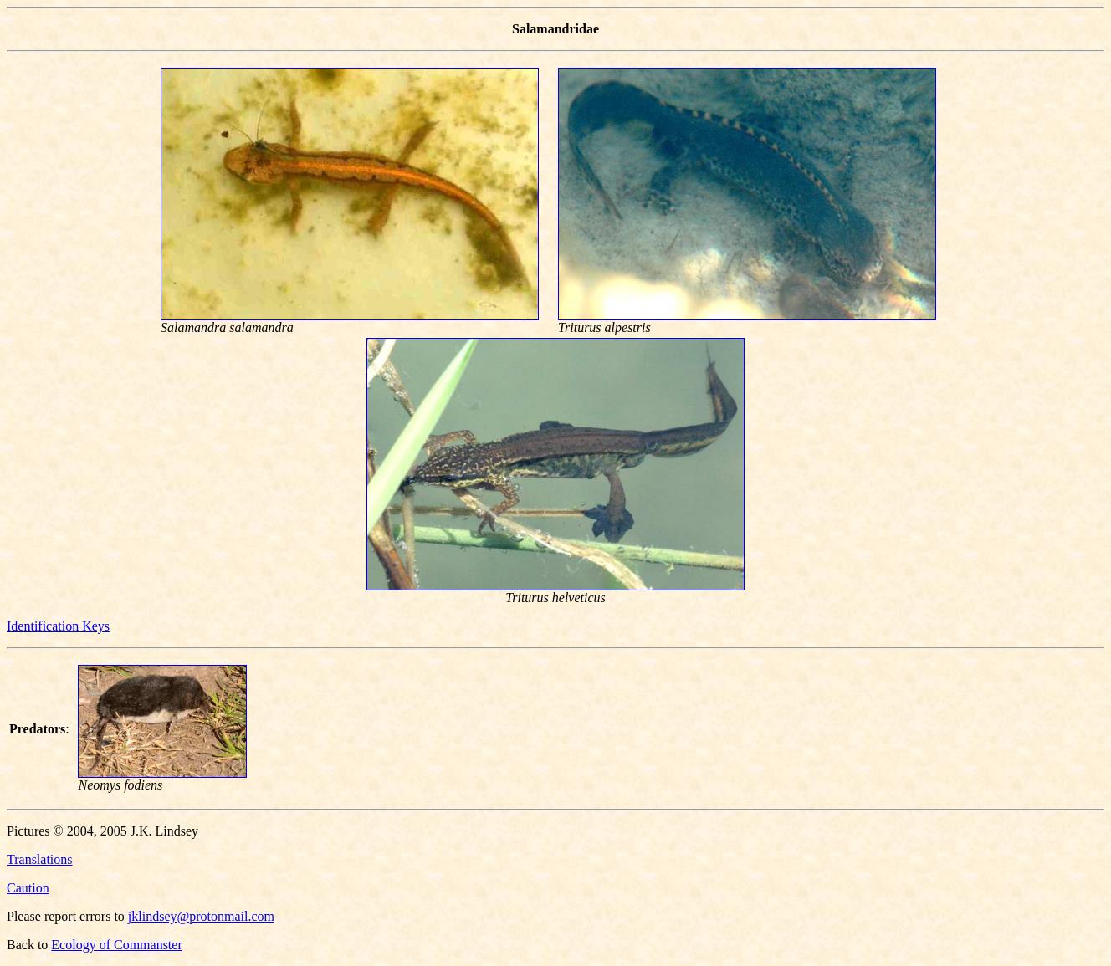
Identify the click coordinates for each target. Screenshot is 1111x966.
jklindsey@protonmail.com (201, 916)
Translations (40, 859)
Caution (28, 888)
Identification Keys (58, 626)
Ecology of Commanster (116, 945)
